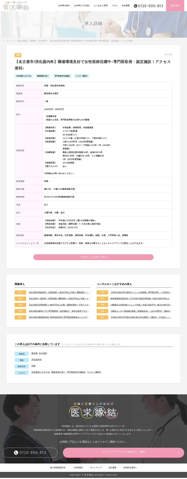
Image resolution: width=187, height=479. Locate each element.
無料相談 (175, 5)
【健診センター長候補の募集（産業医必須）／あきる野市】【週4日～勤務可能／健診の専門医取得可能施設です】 (141, 312)
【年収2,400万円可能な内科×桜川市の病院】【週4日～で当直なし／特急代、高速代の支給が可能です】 (141, 318)
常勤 (33, 367)
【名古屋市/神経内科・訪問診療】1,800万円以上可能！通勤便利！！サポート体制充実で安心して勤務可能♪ (59, 293)
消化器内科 (36, 360)
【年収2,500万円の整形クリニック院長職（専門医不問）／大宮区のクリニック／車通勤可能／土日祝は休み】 (141, 293)
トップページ (9, 41)
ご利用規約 (78, 468)
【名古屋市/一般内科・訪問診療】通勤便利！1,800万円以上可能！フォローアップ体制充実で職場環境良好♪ (59, 300)
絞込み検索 (22, 41)
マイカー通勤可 (94, 373)
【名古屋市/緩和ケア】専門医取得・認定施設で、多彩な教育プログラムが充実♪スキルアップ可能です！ (59, 312)
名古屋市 (42, 41)
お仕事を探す (64, 5)
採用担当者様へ (130, 468)
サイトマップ (96, 468)
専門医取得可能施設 (76, 373)
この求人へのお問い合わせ (93, 257)
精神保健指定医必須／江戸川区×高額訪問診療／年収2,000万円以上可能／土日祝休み (141, 300)
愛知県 (33, 41)
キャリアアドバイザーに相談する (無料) (130, 453)
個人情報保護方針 (58, 468)
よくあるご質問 (101, 5)
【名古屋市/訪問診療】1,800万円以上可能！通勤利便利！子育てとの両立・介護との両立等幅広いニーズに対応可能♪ (59, 306)
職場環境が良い (58, 373)
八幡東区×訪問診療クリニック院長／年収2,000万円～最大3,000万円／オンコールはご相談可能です (141, 306)
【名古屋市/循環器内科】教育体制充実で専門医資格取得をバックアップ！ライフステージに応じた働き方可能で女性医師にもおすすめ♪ (59, 318)
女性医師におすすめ (40, 373)
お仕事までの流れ (82, 5)
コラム (115, 5)
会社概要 (126, 5)
